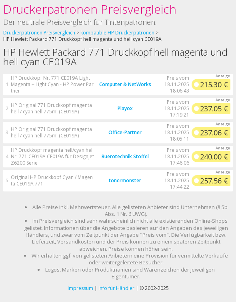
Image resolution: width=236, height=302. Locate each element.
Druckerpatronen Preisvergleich (89, 9)
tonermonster (125, 180)
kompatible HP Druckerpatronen (117, 32)
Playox (125, 108)
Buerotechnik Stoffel (125, 156)
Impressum (80, 288)
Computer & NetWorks (125, 84)
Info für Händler (116, 288)
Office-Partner (125, 132)
